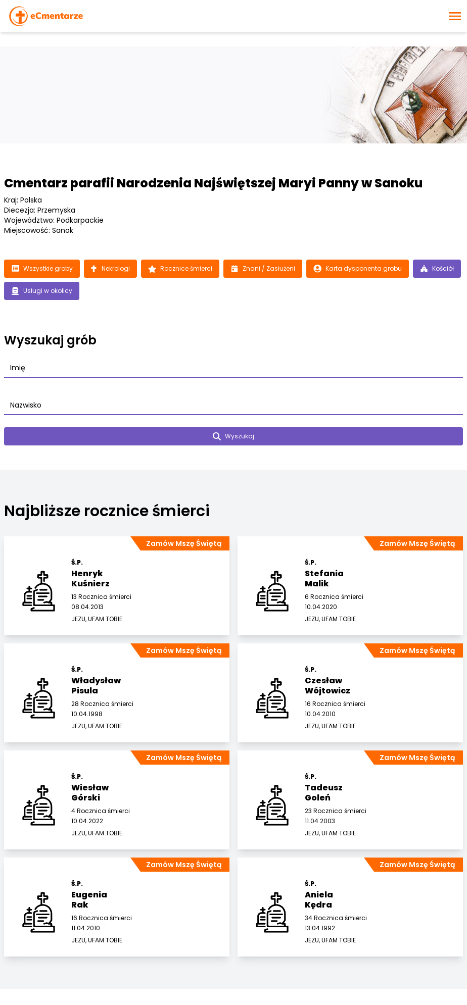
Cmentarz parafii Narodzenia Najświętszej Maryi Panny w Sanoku (213, 183)
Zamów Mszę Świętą (183, 543)
